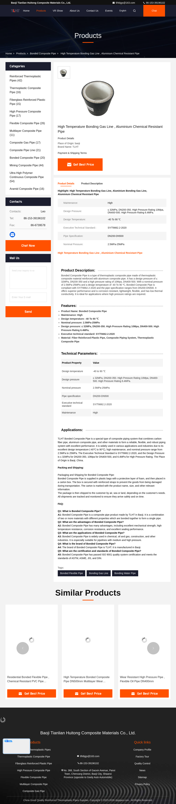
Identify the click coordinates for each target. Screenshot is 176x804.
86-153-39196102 (154, 2)
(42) (25, 78)
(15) (27, 101)
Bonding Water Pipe (125, 573)
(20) (27, 157)
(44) (26, 165)
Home (26, 10)
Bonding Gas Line (98, 573)
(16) (25, 90)
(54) (27, 177)
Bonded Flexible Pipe (71, 573)
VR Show (58, 10)
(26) (27, 123)
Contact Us (92, 10)
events (109, 10)
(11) (26, 132)
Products (41, 10)
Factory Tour (142, 756)
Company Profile (142, 749)
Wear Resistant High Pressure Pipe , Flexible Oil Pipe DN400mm (142, 679)
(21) (25, 150)
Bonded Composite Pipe (43, 53)
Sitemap (142, 777)
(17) (25, 113)
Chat (154, 10)
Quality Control (142, 763)
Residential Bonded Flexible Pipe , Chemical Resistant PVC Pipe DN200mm (28, 679)
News (142, 770)
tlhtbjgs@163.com (124, 2)
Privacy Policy (142, 784)
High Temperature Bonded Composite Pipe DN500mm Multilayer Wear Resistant (86, 679)
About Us (75, 10)
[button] (22, 648)
